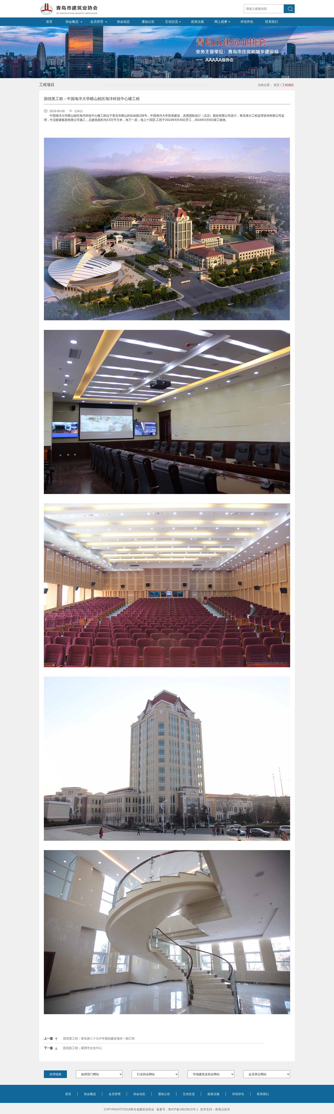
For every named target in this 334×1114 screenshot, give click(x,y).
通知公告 (164, 1094)
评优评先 (238, 1094)
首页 (276, 85)
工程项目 (288, 85)
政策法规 (213, 1094)
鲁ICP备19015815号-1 (183, 1109)
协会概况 (90, 1094)
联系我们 (263, 1094)
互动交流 (189, 1094)
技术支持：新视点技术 (215, 1109)
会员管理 (115, 1094)
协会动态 (139, 1094)
